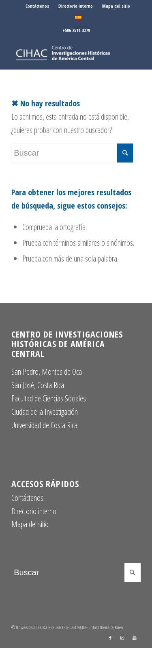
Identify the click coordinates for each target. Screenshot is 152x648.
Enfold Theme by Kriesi (105, 627)
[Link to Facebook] (110, 638)
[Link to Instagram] (122, 638)
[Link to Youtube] (134, 638)
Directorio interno (75, 6)
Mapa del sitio (116, 6)
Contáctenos (37, 6)
